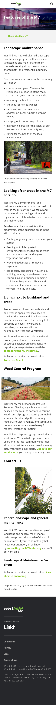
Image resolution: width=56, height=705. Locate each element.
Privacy (7, 647)
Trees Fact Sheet (13, 360)
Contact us (9, 641)
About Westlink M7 (15, 36)
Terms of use (10, 660)
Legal (6, 653)
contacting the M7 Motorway (21, 350)
